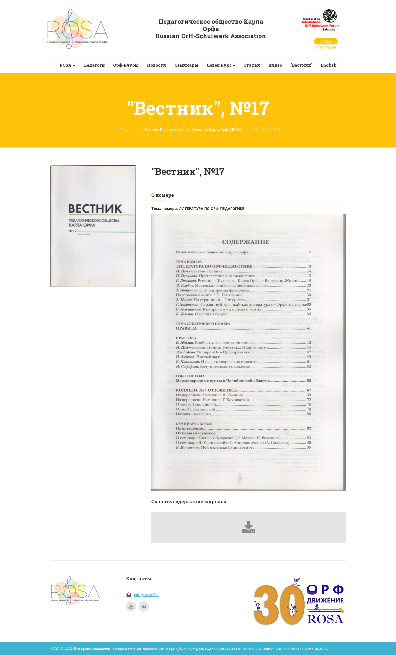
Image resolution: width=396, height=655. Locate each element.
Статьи (251, 65)
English (329, 65)
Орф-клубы (126, 65)
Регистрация (325, 47)
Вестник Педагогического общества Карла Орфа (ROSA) (193, 129)
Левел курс (219, 65)
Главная (126, 129)
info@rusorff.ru (146, 594)
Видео (275, 65)
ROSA (65, 65)
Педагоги (94, 65)
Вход (326, 41)
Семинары (186, 65)
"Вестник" (301, 65)
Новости (156, 65)
